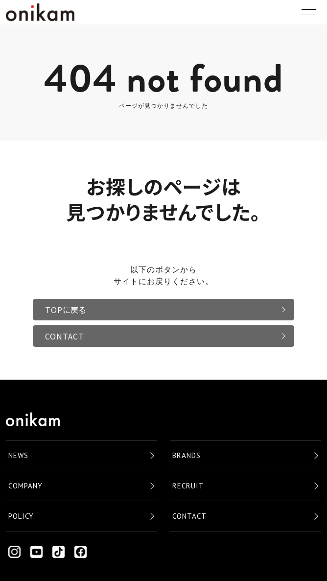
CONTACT (64, 336)
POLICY (21, 516)
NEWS (18, 455)
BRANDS (186, 455)
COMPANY (25, 485)
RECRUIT (188, 485)
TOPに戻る (65, 309)
